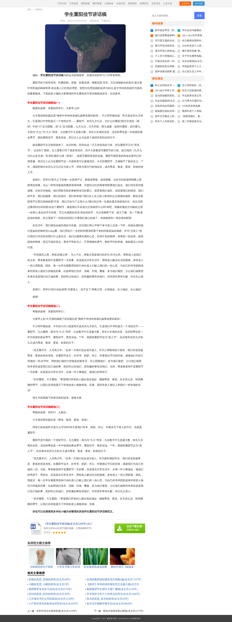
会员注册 (199, 3)
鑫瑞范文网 (111, 618)
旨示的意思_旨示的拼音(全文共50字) (107, 598)
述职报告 (85, 3)
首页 (29, 9)
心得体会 (108, 3)
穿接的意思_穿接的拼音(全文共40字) (49, 579)
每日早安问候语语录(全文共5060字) (174, 45)
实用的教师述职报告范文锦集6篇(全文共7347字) (114, 579)
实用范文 (144, 3)
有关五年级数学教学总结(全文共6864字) (109, 603)
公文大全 (167, 3)
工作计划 (61, 3)
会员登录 (185, 3)
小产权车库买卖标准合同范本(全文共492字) (53, 603)
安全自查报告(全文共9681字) (197, 61)
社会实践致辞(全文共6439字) (170, 100)
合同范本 (132, 3)
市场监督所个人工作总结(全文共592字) (203, 66)
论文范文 (155, 3)
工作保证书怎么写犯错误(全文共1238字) (51, 598)
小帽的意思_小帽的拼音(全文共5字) (49, 584)
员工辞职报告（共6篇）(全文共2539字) (203, 85)
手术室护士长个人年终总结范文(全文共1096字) (113, 594)
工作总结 (73, 3)
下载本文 (105, 21)
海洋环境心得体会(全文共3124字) (172, 51)
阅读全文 (94, 21)
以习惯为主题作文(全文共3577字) (200, 100)
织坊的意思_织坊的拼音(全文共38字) (49, 594)
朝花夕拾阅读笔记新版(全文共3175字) (123, 611)
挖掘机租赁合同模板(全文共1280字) (174, 66)
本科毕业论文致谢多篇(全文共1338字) (56, 611)
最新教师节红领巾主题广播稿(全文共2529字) (112, 589)
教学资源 (97, 3)
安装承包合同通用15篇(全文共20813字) (176, 106)
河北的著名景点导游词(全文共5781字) (202, 95)
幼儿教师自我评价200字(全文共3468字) (203, 40)
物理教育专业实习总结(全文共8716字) (50, 589)
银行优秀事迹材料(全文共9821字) (172, 35)
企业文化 (120, 3)
